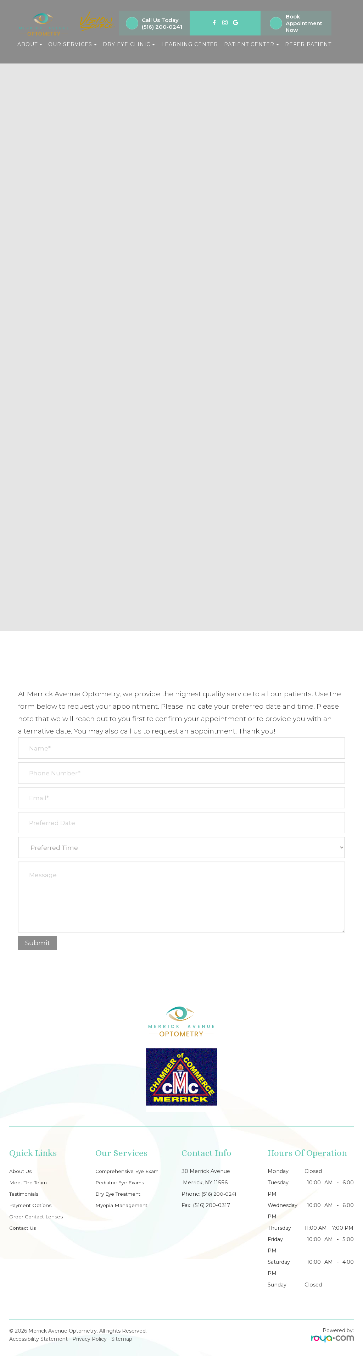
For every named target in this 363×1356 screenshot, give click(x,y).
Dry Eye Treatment (120, 1194)
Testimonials (25, 1194)
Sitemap (121, 1339)
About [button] (29, 44)
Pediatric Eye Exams (121, 1182)
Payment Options (32, 1205)
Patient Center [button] (251, 44)
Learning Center (189, 44)
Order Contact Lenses (37, 1216)
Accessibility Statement (38, 1339)
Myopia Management (123, 1205)
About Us (21, 1171)
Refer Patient (308, 44)
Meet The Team (29, 1182)
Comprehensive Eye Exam (129, 1171)
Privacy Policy (89, 1339)
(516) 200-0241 (162, 26)
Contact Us (23, 1228)
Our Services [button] (72, 44)
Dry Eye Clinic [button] (129, 44)
